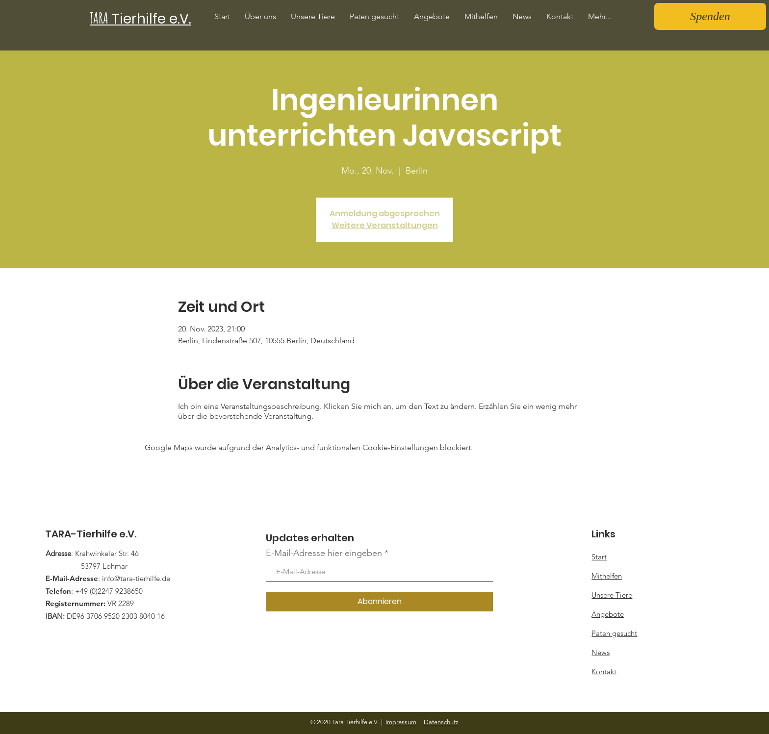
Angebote (607, 614)
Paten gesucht (614, 633)
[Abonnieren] (379, 601)
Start (599, 556)
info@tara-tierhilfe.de (136, 578)
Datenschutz (441, 722)
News (600, 652)
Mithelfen (606, 576)
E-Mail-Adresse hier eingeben (324, 553)
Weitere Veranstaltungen (385, 225)
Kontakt (603, 671)
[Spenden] (710, 16)
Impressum (400, 722)
